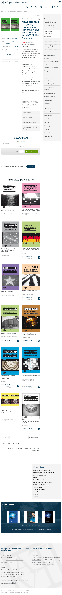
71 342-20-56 (36, 557)
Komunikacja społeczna (49, 47)
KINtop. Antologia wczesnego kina (10, 411)
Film (30, 104)
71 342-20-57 (36, 560)
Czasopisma (48, 115)
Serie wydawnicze (50, 112)
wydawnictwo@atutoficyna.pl (15, 560)
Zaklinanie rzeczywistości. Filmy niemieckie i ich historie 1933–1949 (30, 421)
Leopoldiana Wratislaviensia (41, 480)
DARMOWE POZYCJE (30, 530)
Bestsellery (48, 133)
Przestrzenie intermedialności (31, 375)
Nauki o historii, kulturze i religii (49, 27)
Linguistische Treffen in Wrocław (42, 482)
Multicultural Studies (39, 485)
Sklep (7, 11)
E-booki (46, 119)
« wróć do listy (37, 15)
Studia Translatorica (39, 492)
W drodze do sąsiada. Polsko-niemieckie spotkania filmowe (31, 209)
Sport (46, 74)
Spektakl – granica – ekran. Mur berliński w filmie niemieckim (9, 250)
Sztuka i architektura (51, 67)
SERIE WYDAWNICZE (30, 105)
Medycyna (47, 71)
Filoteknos (36, 477)
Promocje (47, 126)
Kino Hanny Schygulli (7, 291)
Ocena (26, 448)
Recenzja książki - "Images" (29, 122)
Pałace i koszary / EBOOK (8, 333)
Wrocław (23, 105)
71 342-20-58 (36, 564)
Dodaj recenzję (5, 437)
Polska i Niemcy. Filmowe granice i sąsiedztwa (29, 291)
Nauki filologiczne (50, 22)
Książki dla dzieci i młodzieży (50, 88)
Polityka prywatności (23, 580)
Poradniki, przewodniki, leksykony (48, 106)
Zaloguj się (44, 7)
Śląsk (33, 104)
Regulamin (4, 580)
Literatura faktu (49, 93)
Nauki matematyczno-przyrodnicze (51, 63)
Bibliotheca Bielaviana (39, 475)
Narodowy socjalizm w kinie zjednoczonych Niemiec (30, 333)
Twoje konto (4, 592)
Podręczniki (48, 100)
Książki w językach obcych (50, 79)
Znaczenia (36, 497)
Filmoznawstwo (31, 102)
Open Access (48, 136)
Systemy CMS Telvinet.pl (21, 592)
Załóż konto (56, 7)
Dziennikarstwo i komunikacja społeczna (18, 11)
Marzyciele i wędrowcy (7, 211)
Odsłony (16, 448)
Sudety (35, 494)
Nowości (47, 129)
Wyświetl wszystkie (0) (34, 437)
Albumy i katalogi (50, 97)
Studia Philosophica (39, 489)
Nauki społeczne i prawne (50, 57)
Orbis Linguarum (38, 487)
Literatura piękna (50, 84)
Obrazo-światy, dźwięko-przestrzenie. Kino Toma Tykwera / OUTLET (8, 377)
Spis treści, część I (27, 112)
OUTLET (36, 104)
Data (30, 448)
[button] (22, 525)
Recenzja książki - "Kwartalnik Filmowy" (30, 128)
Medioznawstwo (51, 51)
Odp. (21, 448)
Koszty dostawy (12, 580)
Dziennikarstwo (50, 40)
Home (3, 11)
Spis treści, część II (27, 117)
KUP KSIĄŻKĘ (31, 152)
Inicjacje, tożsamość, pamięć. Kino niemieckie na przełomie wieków (30, 249)
